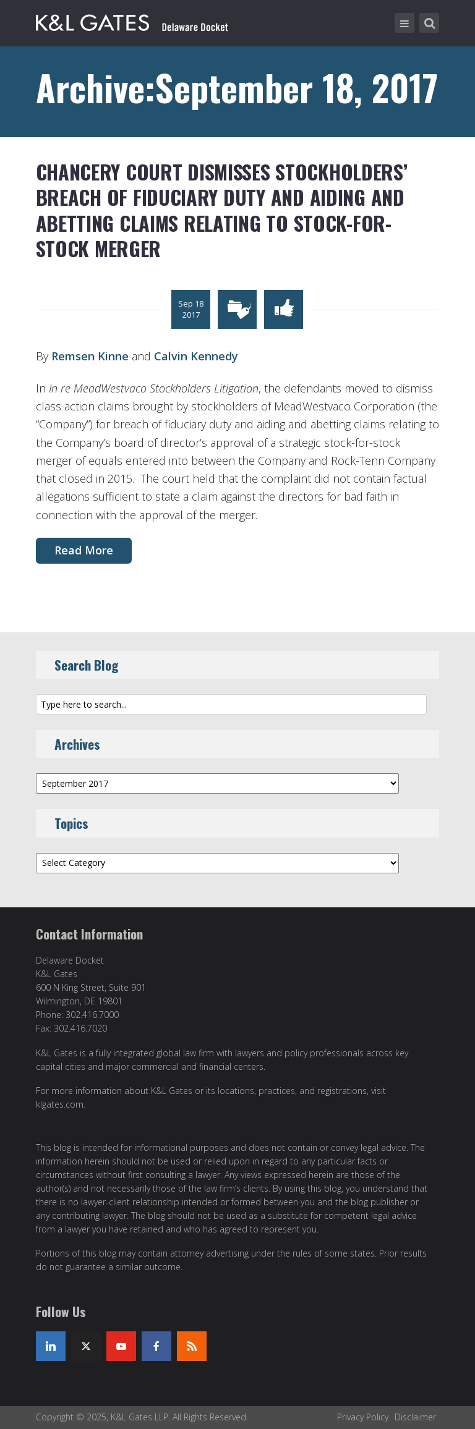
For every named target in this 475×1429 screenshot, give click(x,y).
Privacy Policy (362, 1417)
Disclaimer (415, 1417)
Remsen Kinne (90, 356)
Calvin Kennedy (196, 356)
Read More (83, 550)
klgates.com (59, 1104)
